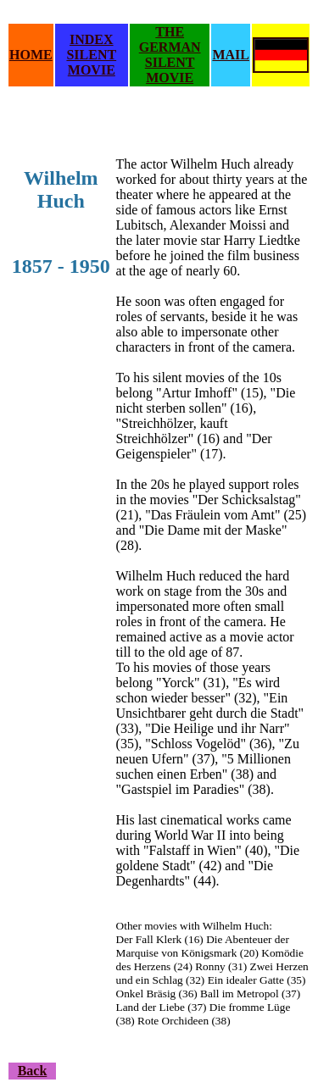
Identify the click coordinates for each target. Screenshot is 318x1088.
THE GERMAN (170, 39)
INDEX (92, 39)
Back (32, 1070)
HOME (31, 54)
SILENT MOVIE (91, 62)
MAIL (230, 54)
